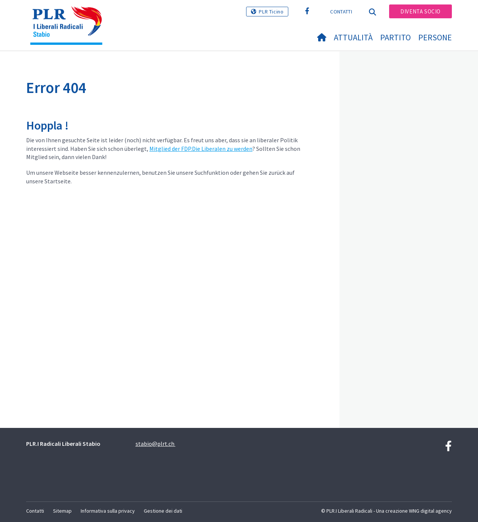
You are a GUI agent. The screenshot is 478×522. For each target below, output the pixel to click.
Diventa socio (420, 11)
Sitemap (62, 510)
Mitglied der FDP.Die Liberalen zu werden (200, 148)
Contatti (341, 11)
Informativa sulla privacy (108, 510)
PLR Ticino (271, 11)
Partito (395, 37)
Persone (435, 37)
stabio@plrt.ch (156, 443)
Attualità (353, 37)
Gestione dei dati (163, 510)
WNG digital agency (430, 510)
